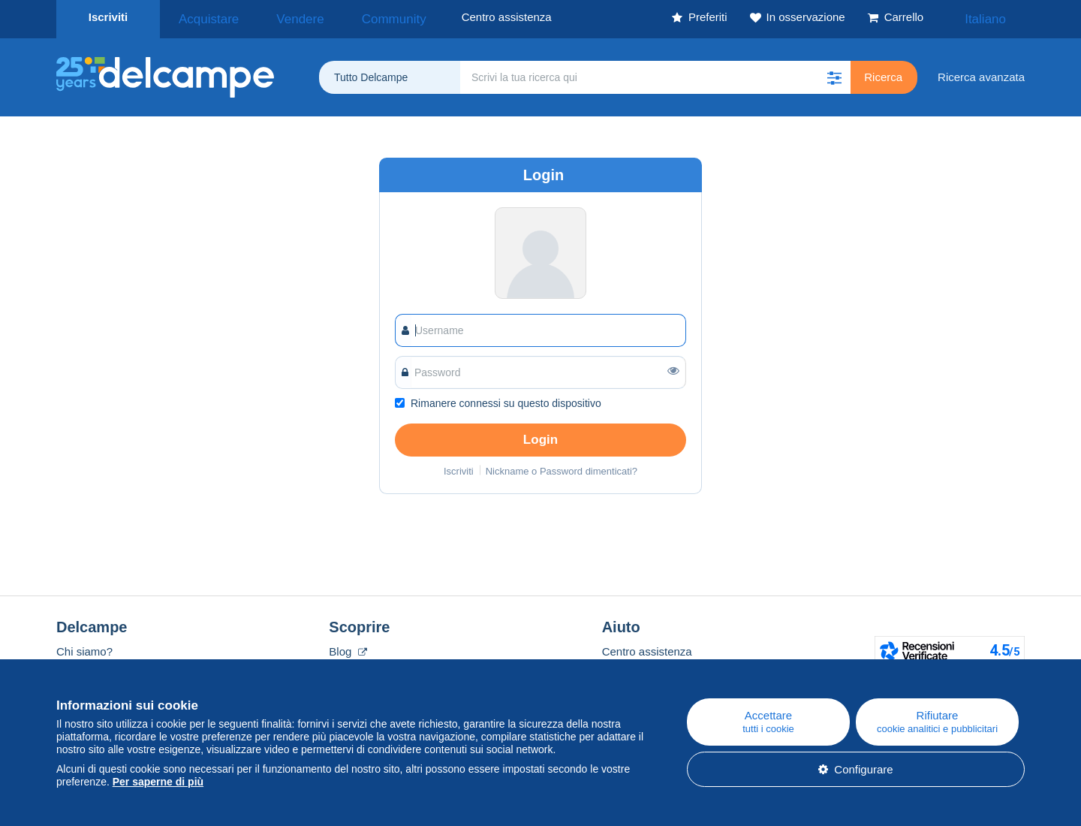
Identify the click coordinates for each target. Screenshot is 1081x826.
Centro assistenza (647, 647)
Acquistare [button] (201, 17)
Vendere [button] (275, 17)
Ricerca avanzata (981, 72)
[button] (834, 72)
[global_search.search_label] (655, 72)
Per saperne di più (158, 782)
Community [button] (351, 17)
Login (540, 435)
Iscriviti (108, 17)
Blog (347, 647)
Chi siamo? (84, 647)
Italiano (995, 17)
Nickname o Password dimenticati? (561, 466)
